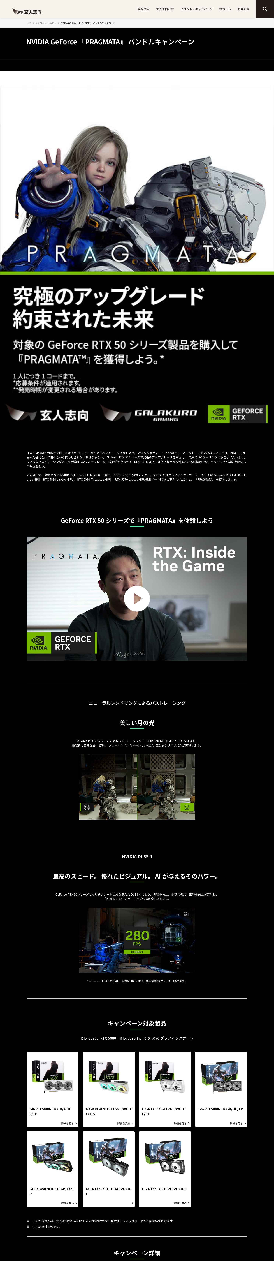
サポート (225, 9)
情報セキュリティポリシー (73, 1235)
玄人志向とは (165, 9)
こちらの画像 (129, 1033)
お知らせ (244, 9)
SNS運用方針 (126, 1235)
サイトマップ (175, 1235)
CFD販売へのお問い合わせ (201, 1235)
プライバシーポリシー (103, 1235)
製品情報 (144, 9)
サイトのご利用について (151, 1235)
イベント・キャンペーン (196, 9)
